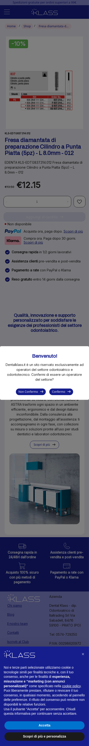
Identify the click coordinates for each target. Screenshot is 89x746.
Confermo (58, 392)
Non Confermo (28, 392)
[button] (83, 654)
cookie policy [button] (71, 686)
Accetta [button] (44, 725)
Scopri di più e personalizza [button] (44, 736)
